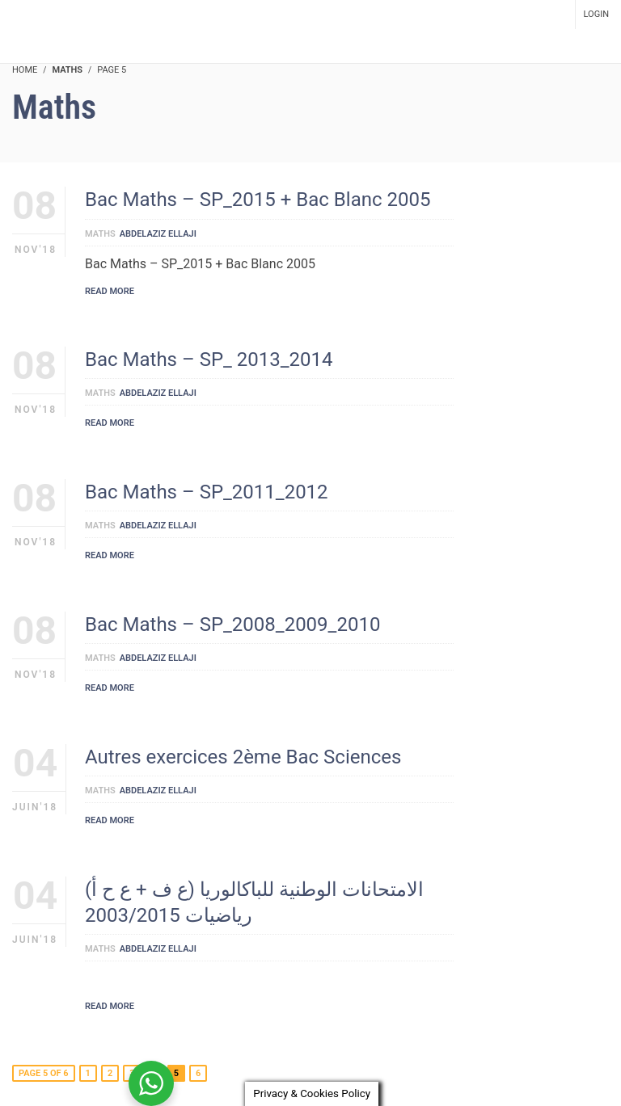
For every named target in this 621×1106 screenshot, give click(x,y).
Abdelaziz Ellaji (158, 234)
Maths (100, 234)
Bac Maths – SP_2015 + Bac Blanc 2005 (257, 199)
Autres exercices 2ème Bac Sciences (243, 757)
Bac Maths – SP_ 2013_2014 (209, 359)
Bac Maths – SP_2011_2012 (206, 492)
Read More (109, 291)
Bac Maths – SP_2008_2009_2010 (232, 624)
